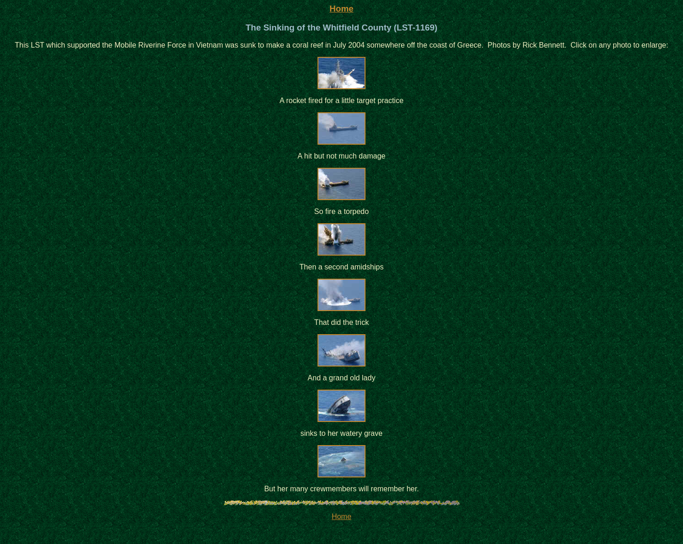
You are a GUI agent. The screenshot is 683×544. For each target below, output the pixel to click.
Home (341, 8)
